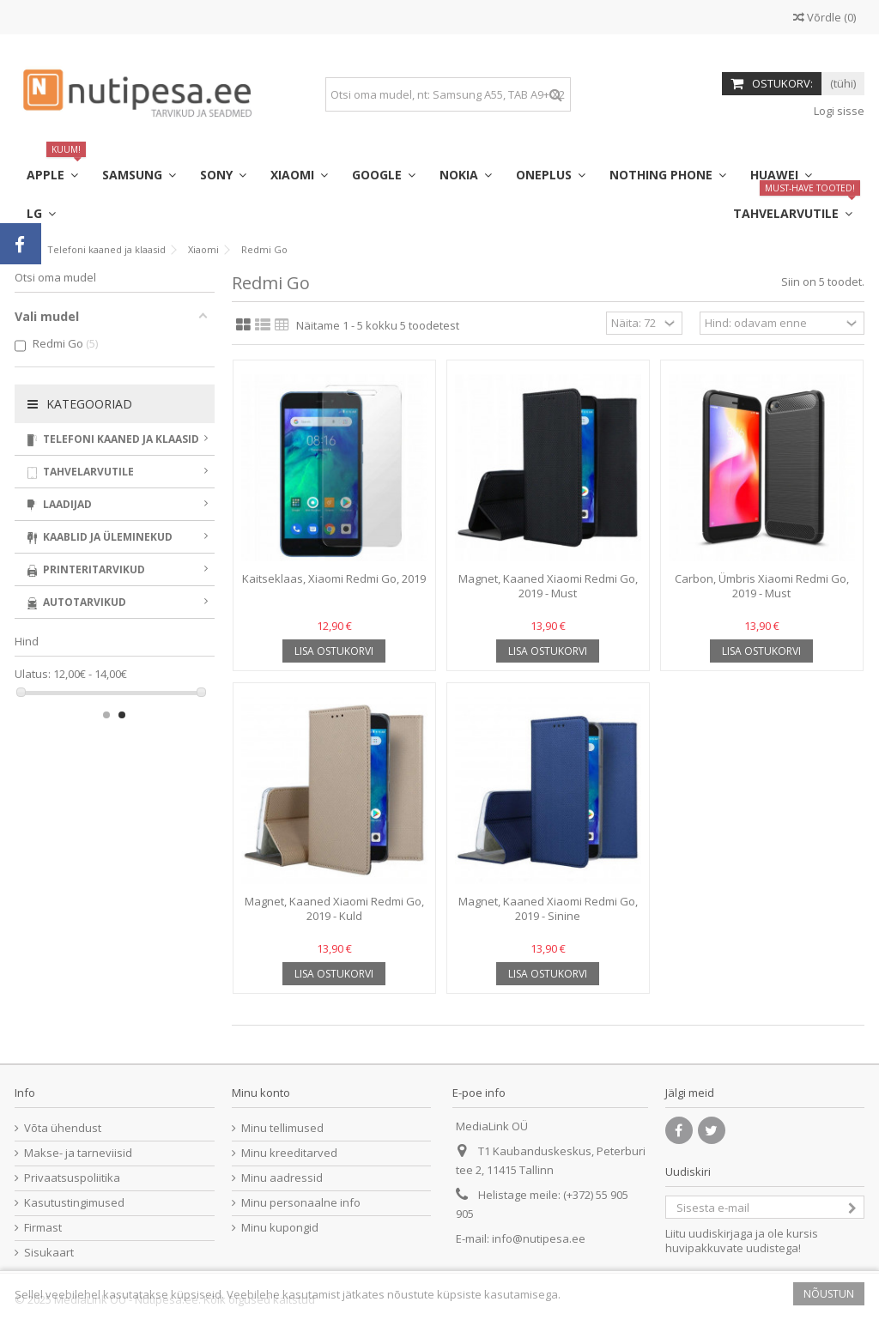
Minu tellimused (282, 1128)
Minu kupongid (279, 1227)
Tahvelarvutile (117, 471)
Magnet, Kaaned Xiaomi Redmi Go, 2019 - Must (548, 586)
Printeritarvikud (117, 569)
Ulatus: (33, 674)
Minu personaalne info (301, 1203)
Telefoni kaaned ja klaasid (117, 439)
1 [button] (106, 714)
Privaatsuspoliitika (72, 1178)
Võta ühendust (62, 1128)
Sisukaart (49, 1252)
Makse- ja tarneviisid (78, 1153)
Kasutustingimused (74, 1203)
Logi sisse (837, 110)
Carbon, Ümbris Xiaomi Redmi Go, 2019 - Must (762, 586)
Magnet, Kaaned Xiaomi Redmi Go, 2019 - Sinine (548, 908)
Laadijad (117, 504)
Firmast (43, 1227)
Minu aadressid (282, 1178)
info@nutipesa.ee (538, 1238)
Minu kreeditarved (289, 1153)
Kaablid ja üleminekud (117, 537)
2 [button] (121, 714)
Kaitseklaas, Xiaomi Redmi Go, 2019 (334, 578)
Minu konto (261, 1092)
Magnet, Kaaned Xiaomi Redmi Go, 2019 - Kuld (334, 908)
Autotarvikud (117, 602)
